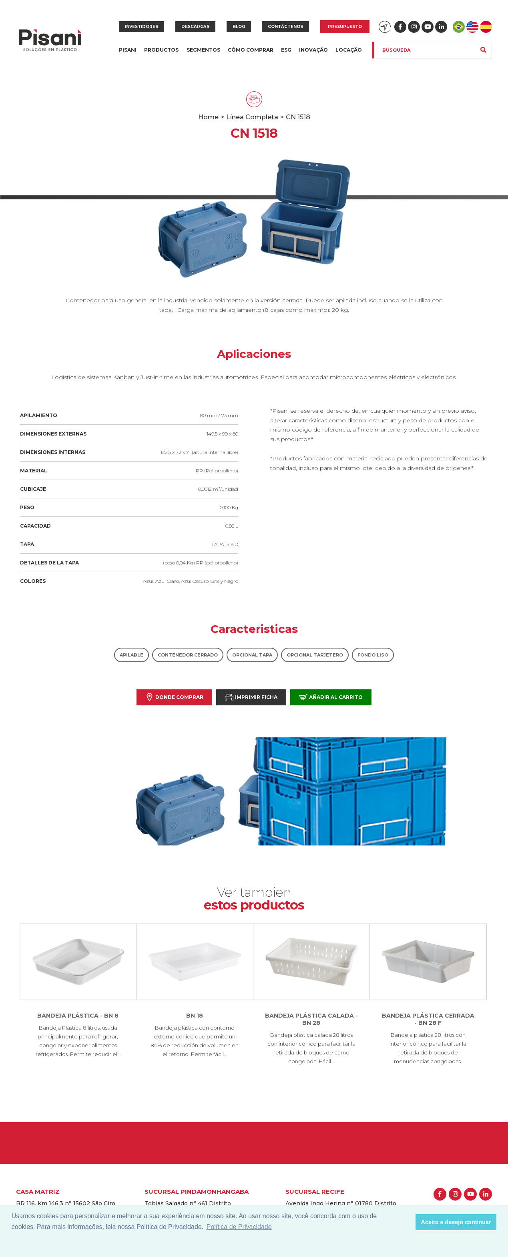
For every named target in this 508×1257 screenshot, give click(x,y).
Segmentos (203, 54)
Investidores (141, 26)
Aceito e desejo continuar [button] (456, 1222)
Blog (239, 26)
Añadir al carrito (331, 697)
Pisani (128, 54)
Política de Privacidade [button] (239, 1226)
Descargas (195, 26)
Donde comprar (174, 697)
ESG (286, 50)
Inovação (313, 50)
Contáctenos (285, 26)
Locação (348, 50)
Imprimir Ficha (251, 697)
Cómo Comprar (250, 50)
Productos (161, 54)
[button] (407, 1222)
